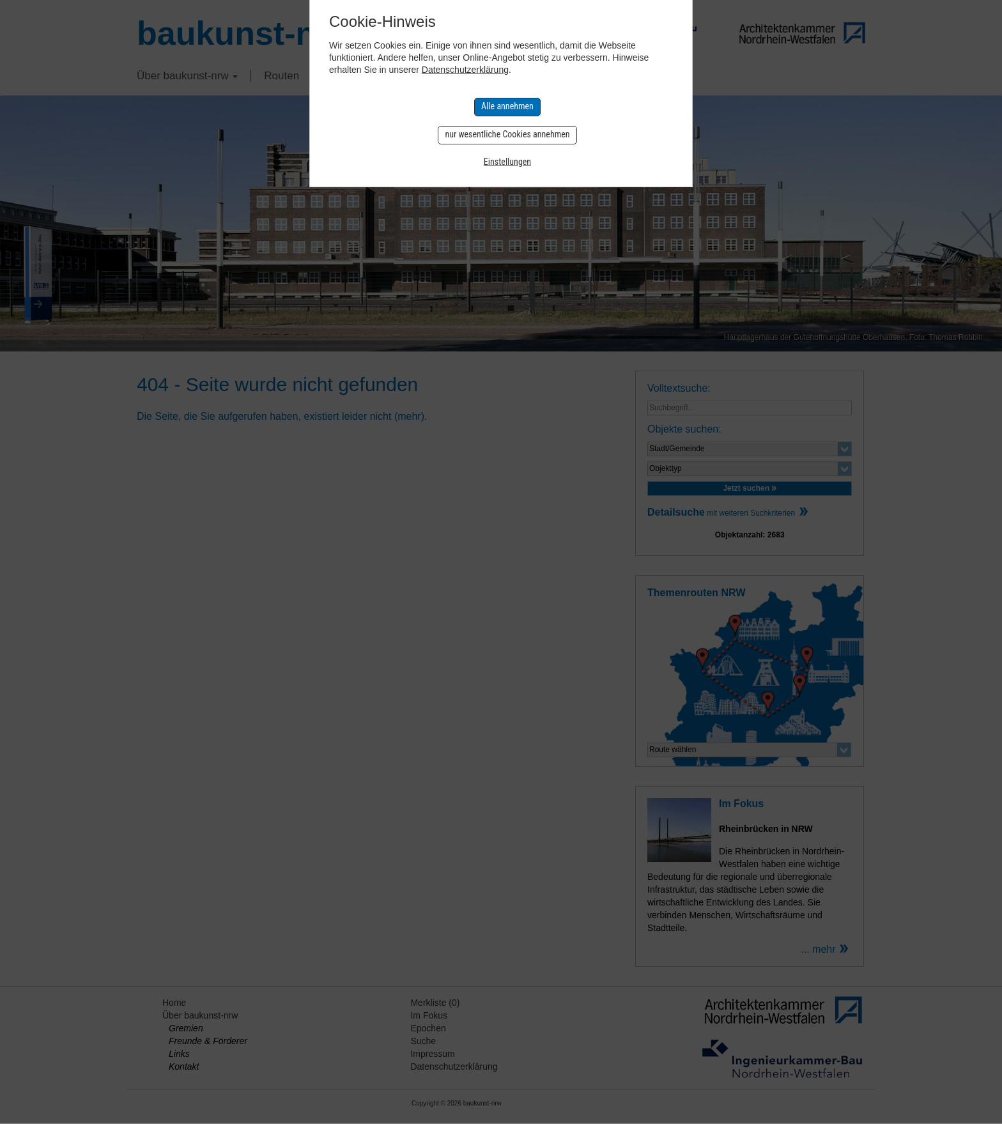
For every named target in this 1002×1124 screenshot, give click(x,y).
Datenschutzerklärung (465, 70)
